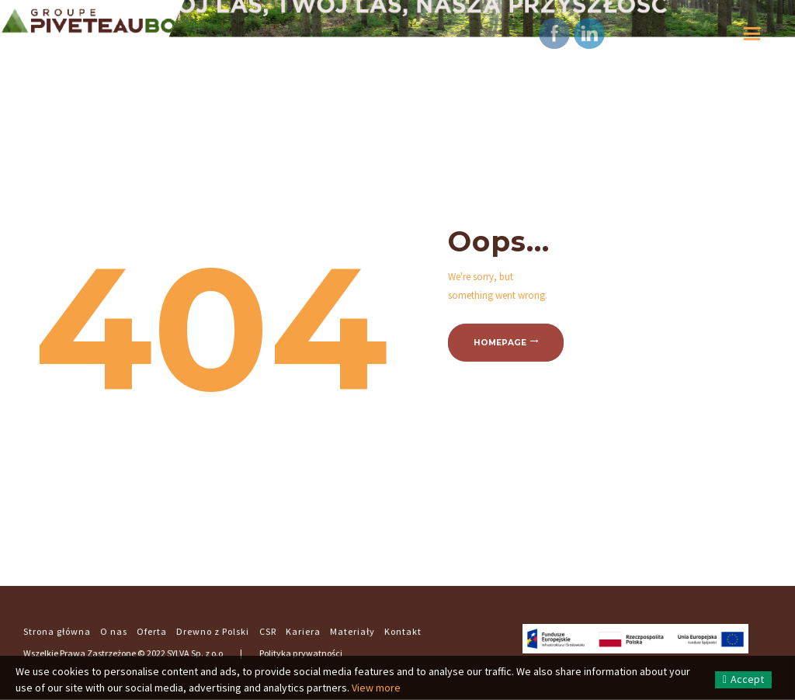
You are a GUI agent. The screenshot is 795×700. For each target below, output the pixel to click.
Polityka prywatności (300, 653)
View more (376, 688)
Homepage (500, 343)
